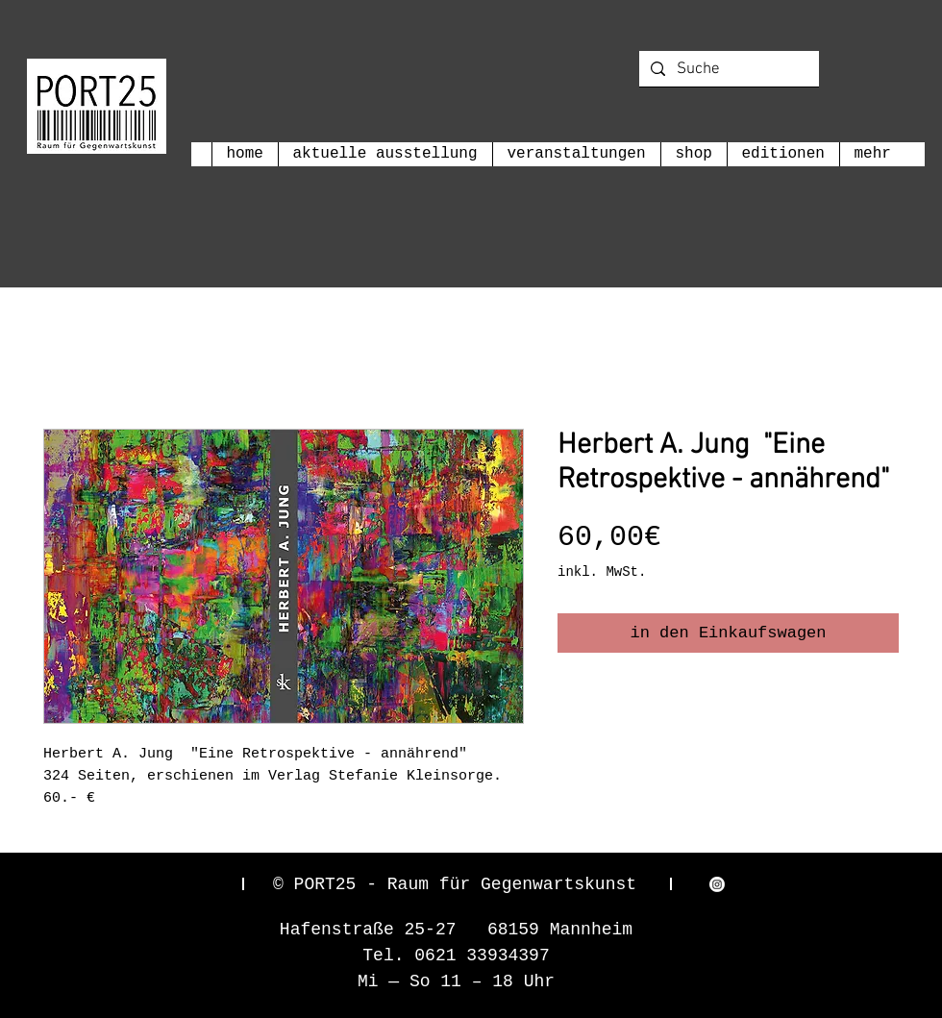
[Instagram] (717, 884)
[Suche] (728, 70)
